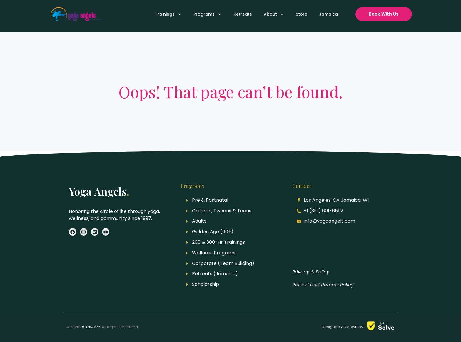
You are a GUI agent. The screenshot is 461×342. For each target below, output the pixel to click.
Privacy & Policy (310, 271)
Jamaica (328, 14)
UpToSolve (90, 327)
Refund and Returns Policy (323, 284)
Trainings (168, 14)
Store (301, 14)
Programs (207, 14)
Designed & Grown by (343, 327)
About (274, 14)
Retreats (242, 14)
